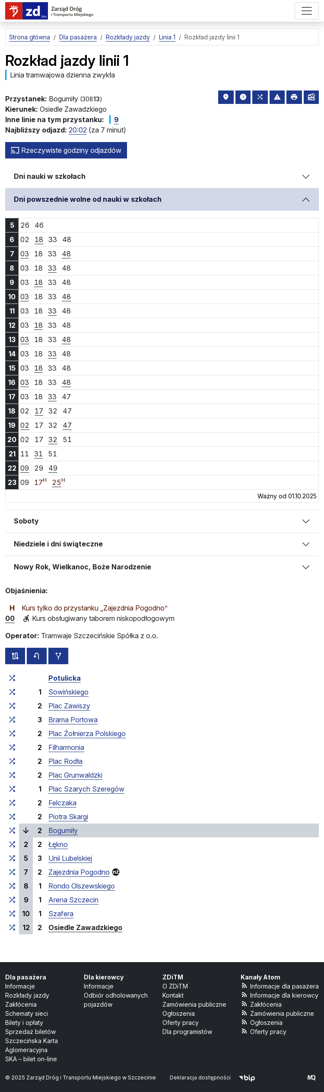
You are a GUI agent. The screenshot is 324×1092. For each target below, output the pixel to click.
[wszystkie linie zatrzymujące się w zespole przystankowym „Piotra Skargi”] (12, 816)
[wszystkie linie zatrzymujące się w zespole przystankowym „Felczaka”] (12, 802)
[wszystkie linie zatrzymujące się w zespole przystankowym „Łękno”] (12, 844)
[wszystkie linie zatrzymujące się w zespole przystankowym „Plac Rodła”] (12, 761)
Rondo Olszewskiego (81, 886)
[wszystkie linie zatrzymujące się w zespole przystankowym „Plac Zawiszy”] (12, 705)
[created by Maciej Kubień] (311, 1077)
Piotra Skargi (68, 816)
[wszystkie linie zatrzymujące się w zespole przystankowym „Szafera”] (12, 913)
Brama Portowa (73, 719)
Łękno (58, 844)
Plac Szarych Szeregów (86, 789)
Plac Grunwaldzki (75, 775)
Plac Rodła (65, 761)
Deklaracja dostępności (200, 1077)
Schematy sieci (26, 1013)
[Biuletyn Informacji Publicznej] (247, 1077)
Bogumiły (63, 830)
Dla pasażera (25, 977)
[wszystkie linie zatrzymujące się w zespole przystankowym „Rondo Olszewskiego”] (12, 886)
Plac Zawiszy (69, 705)
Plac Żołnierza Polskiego (87, 733)
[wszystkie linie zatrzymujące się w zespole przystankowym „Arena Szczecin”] (12, 899)
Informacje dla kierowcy (279, 995)
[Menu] (307, 10)
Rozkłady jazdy (27, 995)
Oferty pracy (180, 1022)
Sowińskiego (68, 692)
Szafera (60, 913)
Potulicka (64, 678)
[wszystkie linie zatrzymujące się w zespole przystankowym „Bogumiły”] (12, 830)
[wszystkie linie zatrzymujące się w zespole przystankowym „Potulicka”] (12, 678)
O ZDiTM (175, 986)
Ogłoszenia (178, 1013)
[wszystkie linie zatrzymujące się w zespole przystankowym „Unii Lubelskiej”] (12, 858)
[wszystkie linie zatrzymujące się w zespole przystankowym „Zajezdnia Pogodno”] (12, 872)
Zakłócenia (21, 1004)
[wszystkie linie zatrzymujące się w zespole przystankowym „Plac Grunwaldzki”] (12, 775)
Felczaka (62, 802)
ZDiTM (172, 977)
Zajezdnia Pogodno (79, 872)
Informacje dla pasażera (280, 986)
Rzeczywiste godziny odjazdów (66, 150)
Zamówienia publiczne (194, 1004)
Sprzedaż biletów (30, 1031)
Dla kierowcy (104, 977)
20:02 (78, 130)
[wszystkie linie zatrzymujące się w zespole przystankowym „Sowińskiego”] (12, 692)
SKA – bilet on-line (31, 1059)
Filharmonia (66, 747)
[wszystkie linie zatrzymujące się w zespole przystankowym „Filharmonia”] (12, 747)
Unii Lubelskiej (70, 858)
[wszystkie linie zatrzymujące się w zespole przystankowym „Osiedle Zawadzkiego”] (12, 927)
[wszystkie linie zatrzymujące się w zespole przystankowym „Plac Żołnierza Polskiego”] (12, 733)
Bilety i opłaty (24, 1022)
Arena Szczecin (73, 899)
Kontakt (173, 995)
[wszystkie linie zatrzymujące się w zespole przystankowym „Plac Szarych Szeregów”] (12, 789)
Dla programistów (187, 1031)
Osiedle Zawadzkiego (85, 927)
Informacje (20, 986)
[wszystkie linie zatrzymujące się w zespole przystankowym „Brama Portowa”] (12, 719)
